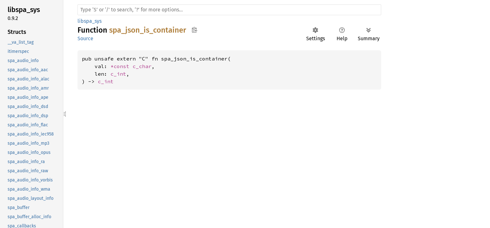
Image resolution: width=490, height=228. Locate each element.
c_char (142, 66)
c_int (118, 74)
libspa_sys (90, 21)
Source (85, 38)
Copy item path (194, 29)
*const (121, 66)
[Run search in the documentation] (229, 9)
